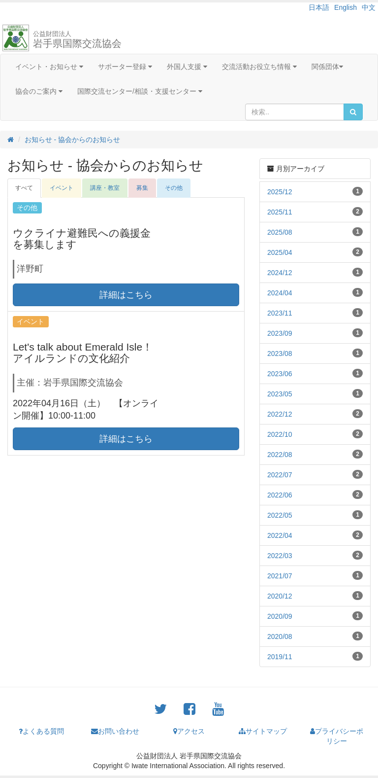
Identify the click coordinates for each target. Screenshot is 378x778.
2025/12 (279, 192)
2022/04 (279, 535)
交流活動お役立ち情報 (259, 67)
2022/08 (279, 455)
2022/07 (279, 475)
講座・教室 (105, 187)
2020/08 (279, 636)
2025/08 (279, 232)
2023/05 (279, 394)
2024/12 (279, 273)
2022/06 (279, 495)
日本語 (319, 7)
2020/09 (279, 616)
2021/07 (279, 576)
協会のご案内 (39, 91)
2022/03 (279, 556)
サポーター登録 (125, 67)
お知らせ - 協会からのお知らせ (72, 139)
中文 (369, 7)
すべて (24, 187)
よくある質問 (41, 731)
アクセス (189, 731)
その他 (174, 187)
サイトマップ (263, 731)
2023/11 (279, 313)
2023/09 (279, 333)
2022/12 (279, 414)
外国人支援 (187, 67)
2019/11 (279, 657)
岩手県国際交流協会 (77, 39)
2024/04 (279, 293)
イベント (61, 187)
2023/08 (279, 353)
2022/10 (279, 434)
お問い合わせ (115, 731)
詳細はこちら (126, 295)
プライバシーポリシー (336, 736)
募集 (142, 187)
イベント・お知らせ (49, 67)
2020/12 (279, 596)
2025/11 (279, 212)
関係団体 (327, 67)
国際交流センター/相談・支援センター (139, 91)
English (345, 7)
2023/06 (279, 374)
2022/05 (279, 515)
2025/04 (279, 252)
